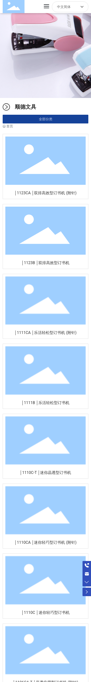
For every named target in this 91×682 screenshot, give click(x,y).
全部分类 (45, 119)
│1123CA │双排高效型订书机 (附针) (46, 193)
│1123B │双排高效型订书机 (46, 262)
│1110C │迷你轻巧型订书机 (45, 612)
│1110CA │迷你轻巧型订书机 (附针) (46, 542)
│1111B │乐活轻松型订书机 (46, 402)
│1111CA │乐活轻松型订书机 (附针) (46, 332)
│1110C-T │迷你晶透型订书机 (45, 472)
